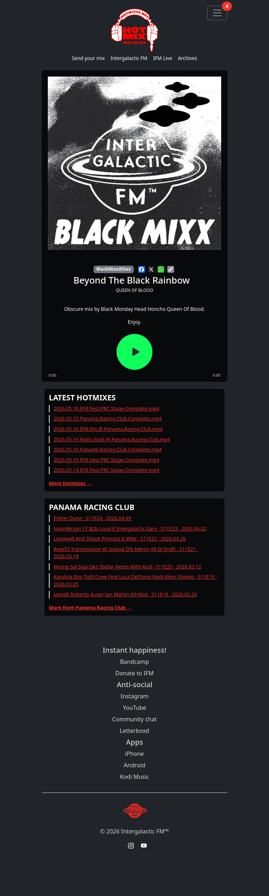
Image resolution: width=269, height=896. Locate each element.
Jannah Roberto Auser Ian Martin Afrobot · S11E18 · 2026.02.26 (125, 594)
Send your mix (88, 58)
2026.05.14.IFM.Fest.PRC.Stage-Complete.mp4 (106, 470)
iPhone (134, 754)
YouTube (134, 708)
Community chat (134, 719)
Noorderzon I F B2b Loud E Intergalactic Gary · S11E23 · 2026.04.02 (130, 528)
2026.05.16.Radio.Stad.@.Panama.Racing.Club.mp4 (112, 439)
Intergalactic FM (128, 58)
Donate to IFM (134, 673)
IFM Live (162, 58)
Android (134, 765)
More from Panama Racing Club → (90, 607)
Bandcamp (134, 662)
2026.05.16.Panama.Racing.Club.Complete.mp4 (108, 449)
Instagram (134, 696)
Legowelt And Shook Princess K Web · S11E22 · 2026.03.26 (120, 538)
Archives (187, 58)
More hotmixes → (70, 483)
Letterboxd (134, 731)
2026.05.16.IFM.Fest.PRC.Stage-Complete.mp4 (106, 408)
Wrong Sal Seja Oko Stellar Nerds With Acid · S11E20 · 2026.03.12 (127, 566)
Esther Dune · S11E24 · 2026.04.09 (92, 518)
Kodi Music (134, 777)
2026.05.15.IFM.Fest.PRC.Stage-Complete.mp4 (106, 459)
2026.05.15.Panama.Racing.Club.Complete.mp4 (108, 418)
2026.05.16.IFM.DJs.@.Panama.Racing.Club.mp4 (108, 429)
